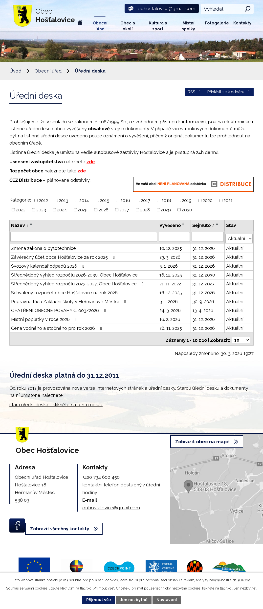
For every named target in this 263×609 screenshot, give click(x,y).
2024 (62, 209)
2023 (41, 209)
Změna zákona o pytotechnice (43, 246)
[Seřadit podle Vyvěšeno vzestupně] (184, 223)
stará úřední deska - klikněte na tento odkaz (56, 401)
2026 (104, 209)
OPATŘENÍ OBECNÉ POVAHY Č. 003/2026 (59, 309)
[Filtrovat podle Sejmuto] (208, 236)
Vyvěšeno (170, 225)
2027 (124, 209)
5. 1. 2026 (169, 264)
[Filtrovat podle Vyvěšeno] (174, 236)
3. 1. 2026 (169, 300)
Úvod (80, 23)
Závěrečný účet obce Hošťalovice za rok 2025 (64, 255)
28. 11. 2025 (171, 326)
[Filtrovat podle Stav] (239, 236)
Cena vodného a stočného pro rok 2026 (57, 326)
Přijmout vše (98, 599)
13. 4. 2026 (203, 309)
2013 (63, 200)
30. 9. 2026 (204, 300)
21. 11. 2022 (170, 282)
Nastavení (166, 599)
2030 (187, 209)
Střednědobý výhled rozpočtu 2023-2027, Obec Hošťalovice (78, 282)
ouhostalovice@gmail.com (111, 504)
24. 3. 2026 (170, 309)
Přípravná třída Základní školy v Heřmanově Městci (69, 300)
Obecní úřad (100, 26)
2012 (43, 200)
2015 (104, 200)
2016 (125, 200)
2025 (83, 209)
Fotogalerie (217, 23)
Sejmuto (204, 225)
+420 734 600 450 (101, 473)
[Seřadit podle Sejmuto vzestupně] (217, 223)
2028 (145, 209)
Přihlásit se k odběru (224, 94)
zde (91, 161)
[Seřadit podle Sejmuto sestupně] (217, 225)
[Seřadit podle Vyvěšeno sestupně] (184, 225)
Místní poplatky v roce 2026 (45, 317)
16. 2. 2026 (170, 317)
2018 (166, 200)
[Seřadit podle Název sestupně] (31, 225)
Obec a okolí (127, 26)
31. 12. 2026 (204, 246)
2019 (187, 200)
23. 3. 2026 (170, 255)
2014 (84, 200)
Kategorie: (20, 200)
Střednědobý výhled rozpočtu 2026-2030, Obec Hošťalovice (74, 273)
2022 (20, 209)
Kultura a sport (158, 26)
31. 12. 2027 (204, 282)
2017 (145, 200)
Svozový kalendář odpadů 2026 (48, 264)
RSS (183, 94)
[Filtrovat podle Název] (83, 236)
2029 (166, 209)
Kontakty (242, 23)
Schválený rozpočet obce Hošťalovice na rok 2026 (64, 291)
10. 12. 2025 (171, 246)
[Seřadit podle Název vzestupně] (31, 223)
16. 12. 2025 (171, 273)
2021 (228, 200)
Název (19, 225)
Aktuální (235, 246)
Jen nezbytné (134, 599)
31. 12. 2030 (204, 273)
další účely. (241, 580)
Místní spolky (188, 26)
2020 (208, 200)
